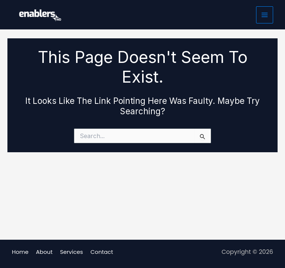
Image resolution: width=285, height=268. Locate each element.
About (44, 252)
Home (20, 252)
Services (71, 252)
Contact (102, 252)
